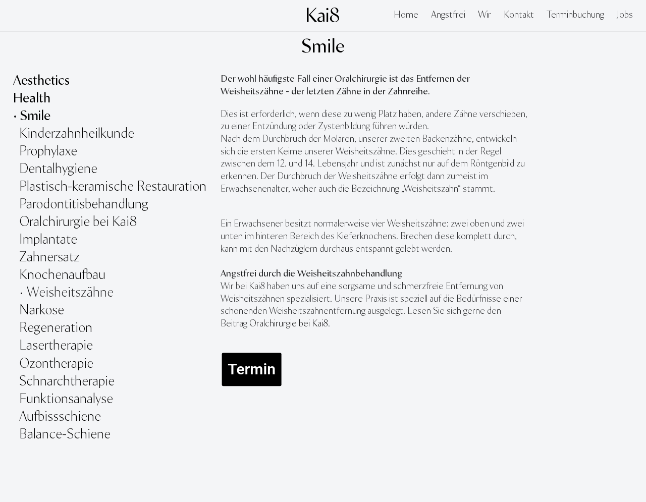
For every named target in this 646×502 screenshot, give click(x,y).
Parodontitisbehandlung (83, 204)
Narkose (41, 310)
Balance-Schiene (65, 434)
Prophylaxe (48, 151)
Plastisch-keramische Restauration (112, 187)
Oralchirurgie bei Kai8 (78, 222)
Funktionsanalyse (67, 399)
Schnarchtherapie (67, 381)
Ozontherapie (56, 364)
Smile (323, 47)
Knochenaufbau (62, 275)
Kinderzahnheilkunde (76, 134)
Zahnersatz (49, 257)
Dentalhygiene (58, 169)
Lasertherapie (57, 346)
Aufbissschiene (60, 417)
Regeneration (55, 328)
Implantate (48, 240)
